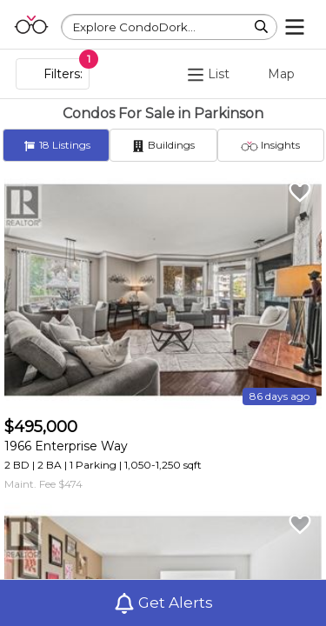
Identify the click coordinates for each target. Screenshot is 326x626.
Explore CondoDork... (134, 27)
